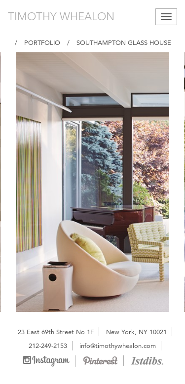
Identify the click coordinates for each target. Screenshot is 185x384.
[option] (92, 182)
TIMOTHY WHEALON (61, 16)
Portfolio (42, 42)
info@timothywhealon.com (117, 345)
